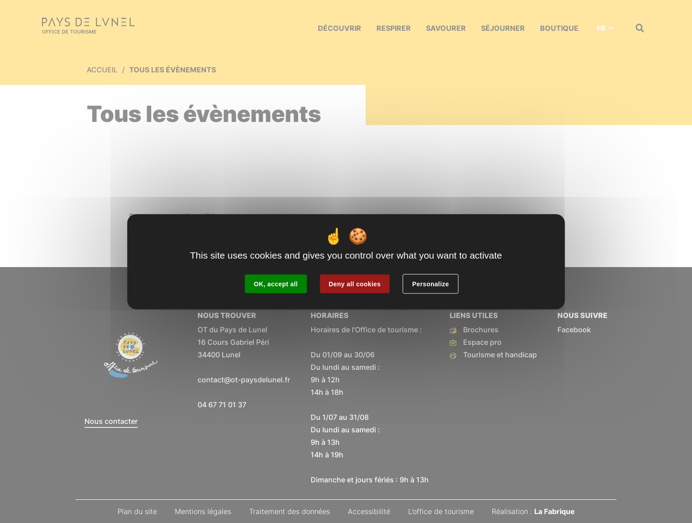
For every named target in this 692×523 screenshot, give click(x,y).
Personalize (430, 283)
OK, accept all (276, 283)
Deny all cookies (354, 283)
